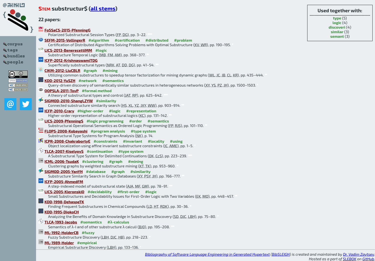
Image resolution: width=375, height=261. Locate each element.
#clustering (92, 161)
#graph (90, 70)
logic (336, 22)
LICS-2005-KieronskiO (64, 191)
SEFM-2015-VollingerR (64, 40)
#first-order (128, 191)
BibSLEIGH (280, 254)
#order (135, 121)
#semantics (113, 80)
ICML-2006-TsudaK (61, 161)
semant (337, 36)
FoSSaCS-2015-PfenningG (67, 30)
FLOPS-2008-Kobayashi (66, 131)
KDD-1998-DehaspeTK (64, 201)
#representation (141, 110)
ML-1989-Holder (59, 242)
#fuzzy (88, 232)
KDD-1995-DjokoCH (61, 212)
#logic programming (105, 121)
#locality (156, 141)
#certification (127, 40)
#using (176, 141)
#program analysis (108, 131)
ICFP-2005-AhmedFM (63, 181)
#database (96, 171)
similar (337, 31)
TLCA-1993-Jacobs (60, 222)
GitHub (368, 258)
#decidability (100, 191)
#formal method (97, 90)
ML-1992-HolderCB (61, 232)
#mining (110, 70)
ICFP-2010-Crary (59, 110)
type (337, 18)
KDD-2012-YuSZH (59, 80)
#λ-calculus (118, 222)
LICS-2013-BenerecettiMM (68, 50)
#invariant (132, 141)
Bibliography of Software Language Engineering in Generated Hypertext (207, 254)
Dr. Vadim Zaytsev (358, 254)
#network (88, 80)
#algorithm (98, 40)
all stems (103, 8)
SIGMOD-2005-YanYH (63, 171)
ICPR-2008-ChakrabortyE (67, 141)
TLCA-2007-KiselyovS (63, 151)
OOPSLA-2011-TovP (61, 90)
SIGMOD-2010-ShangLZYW (68, 100)
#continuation (100, 151)
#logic (101, 50)
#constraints (105, 141)
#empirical (87, 242)
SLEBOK (349, 258)
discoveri (337, 27)
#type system (143, 131)
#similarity (106, 100)
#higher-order (90, 110)
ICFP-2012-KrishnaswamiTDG (71, 60)
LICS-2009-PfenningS (63, 121)
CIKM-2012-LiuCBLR (62, 70)
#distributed (157, 40)
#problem (183, 40)
